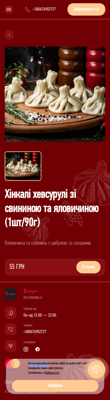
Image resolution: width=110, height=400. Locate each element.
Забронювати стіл (86, 9)
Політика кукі (52, 373)
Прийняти (55, 386)
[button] (96, 369)
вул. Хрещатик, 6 (32, 297)
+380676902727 (34, 332)
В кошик (88, 267)
